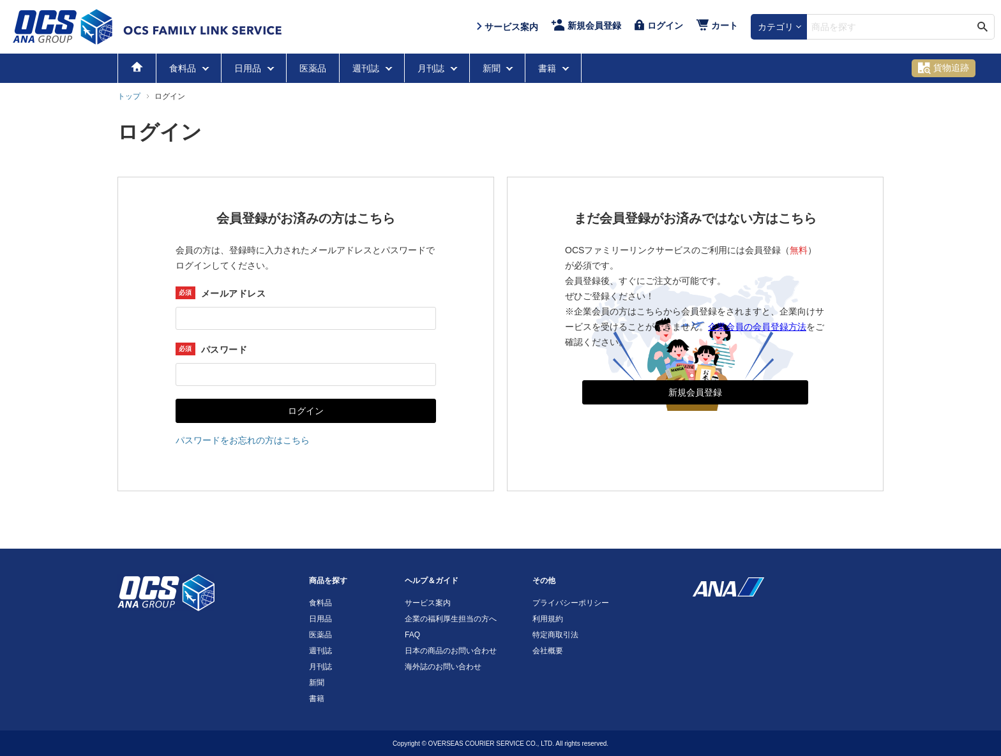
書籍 (548, 68)
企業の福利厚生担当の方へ (451, 618)
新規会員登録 (695, 392)
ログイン (306, 411)
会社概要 (547, 650)
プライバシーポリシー (570, 602)
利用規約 (547, 618)
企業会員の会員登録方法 (757, 327)
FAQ (412, 634)
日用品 (249, 68)
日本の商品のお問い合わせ (451, 650)
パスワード (224, 350)
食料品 (184, 68)
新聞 (493, 68)
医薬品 (312, 68)
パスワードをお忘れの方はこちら (243, 440)
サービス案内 (428, 602)
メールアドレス (233, 293)
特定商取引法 (555, 634)
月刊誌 (432, 68)
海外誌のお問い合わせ (443, 666)
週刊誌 (367, 68)
